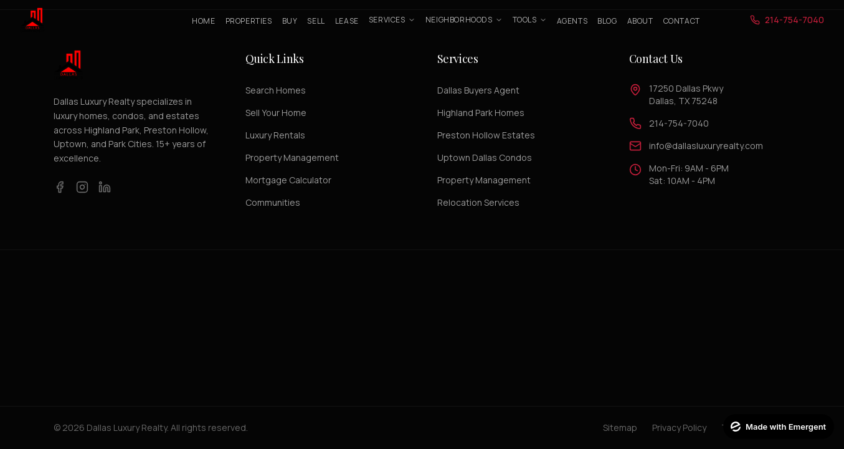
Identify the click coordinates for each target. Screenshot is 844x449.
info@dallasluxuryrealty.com (706, 146)
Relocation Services (478, 202)
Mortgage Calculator (288, 180)
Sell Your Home (275, 112)
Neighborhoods (464, 19)
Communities (272, 202)
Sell (316, 21)
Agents (572, 21)
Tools (530, 19)
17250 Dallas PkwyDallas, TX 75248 (686, 94)
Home (203, 21)
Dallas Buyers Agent (478, 90)
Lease (347, 21)
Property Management (292, 157)
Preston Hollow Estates (486, 135)
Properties (248, 21)
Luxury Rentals (275, 135)
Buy (290, 21)
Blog (607, 21)
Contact (681, 21)
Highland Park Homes (480, 112)
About (640, 21)
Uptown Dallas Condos (484, 157)
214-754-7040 (679, 123)
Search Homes (275, 90)
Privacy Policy (679, 427)
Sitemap (620, 427)
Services (392, 19)
